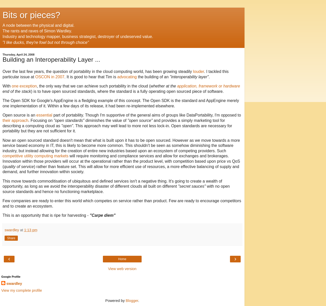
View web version (122, 269)
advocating (127, 77)
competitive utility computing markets (36, 156)
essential (44, 115)
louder (198, 71)
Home (122, 259)
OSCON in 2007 (49, 77)
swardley (14, 284)
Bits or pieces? (31, 15)
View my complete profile (21, 290)
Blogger (132, 301)
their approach (15, 120)
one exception (24, 86)
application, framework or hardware (208, 86)
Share (11, 238)
